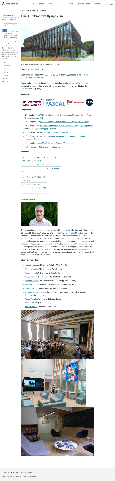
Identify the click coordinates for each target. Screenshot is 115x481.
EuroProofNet (12, 4)
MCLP (24, 184)
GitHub (5, 473)
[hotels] (81, 75)
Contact (96, 4)
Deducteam (65, 233)
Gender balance (82, 4)
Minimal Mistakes (32, 476)
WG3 (33, 188)
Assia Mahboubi (31, 303)
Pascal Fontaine (31, 300)
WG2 (38, 164)
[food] (87, 75)
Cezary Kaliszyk (31, 289)
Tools (31, 4)
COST (4, 34)
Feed (31, 473)
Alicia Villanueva (32, 285)
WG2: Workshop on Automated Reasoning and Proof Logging (66, 122)
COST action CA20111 (9, 20)
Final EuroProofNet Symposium (42, 16)
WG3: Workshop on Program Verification (57, 143)
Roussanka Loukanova (34, 293)
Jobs (59, 4)
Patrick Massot (31, 270)
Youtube (57, 64)
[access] (74, 75)
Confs (50, 4)
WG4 (23, 181)
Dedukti (83, 233)
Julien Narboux (31, 307)
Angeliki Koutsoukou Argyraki (37, 278)
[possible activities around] (32, 78)
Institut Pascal (33, 75)
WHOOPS (50, 168)
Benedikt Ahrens (32, 281)
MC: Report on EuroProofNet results (53, 147)
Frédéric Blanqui (31, 266)
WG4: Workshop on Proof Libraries (54, 132)
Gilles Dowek (66, 230)
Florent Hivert (30, 274)
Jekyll (24, 476)
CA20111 (15, 473)
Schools (40, 4)
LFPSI (23, 161)
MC (44, 191)
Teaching (68, 4)
